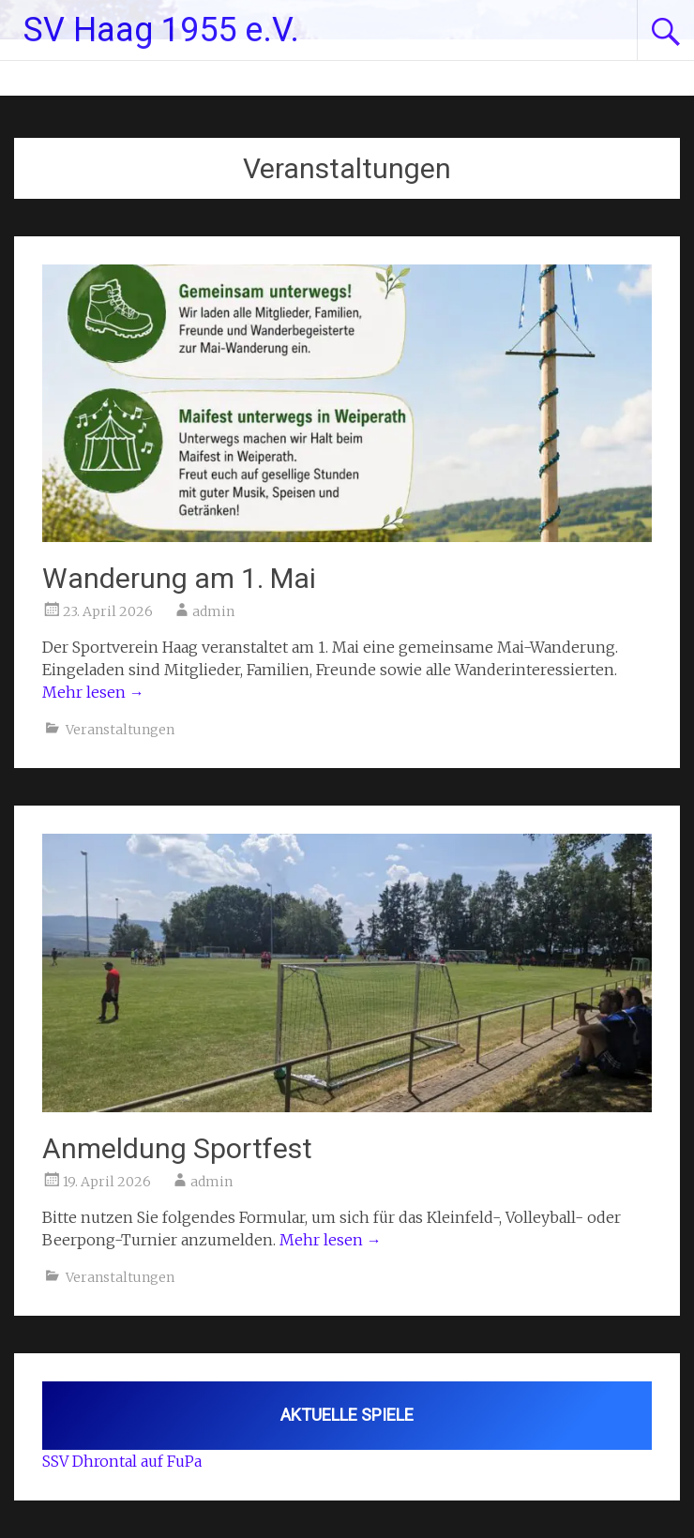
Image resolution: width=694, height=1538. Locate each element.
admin (213, 611)
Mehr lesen (93, 692)
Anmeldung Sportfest (177, 1148)
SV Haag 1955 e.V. (161, 30)
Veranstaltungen (120, 729)
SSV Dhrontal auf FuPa (122, 1461)
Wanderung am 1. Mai (179, 578)
